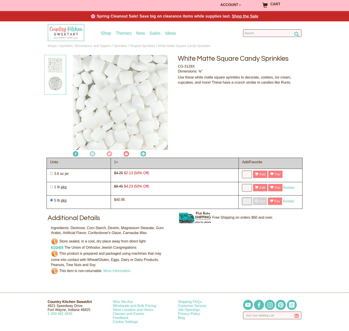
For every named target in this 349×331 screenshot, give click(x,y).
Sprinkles (120, 46)
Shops (52, 46)
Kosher (289, 188)
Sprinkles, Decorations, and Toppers (85, 46)
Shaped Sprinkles (142, 46)
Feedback (120, 318)
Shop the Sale (245, 16)
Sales (155, 33)
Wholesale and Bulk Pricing (134, 306)
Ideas (170, 33)
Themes (124, 33)
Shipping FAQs (190, 302)
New (140, 33)
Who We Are (123, 302)
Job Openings (189, 310)
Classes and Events (128, 314)
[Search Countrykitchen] (272, 33)
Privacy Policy (189, 314)
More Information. (117, 271)
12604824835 (60, 314)
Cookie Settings (125, 322)
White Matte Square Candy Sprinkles (184, 46)
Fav (275, 174)
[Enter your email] (272, 315)
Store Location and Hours (133, 310)
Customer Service (192, 306)
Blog (181, 318)
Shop (106, 33)
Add (260, 174)
